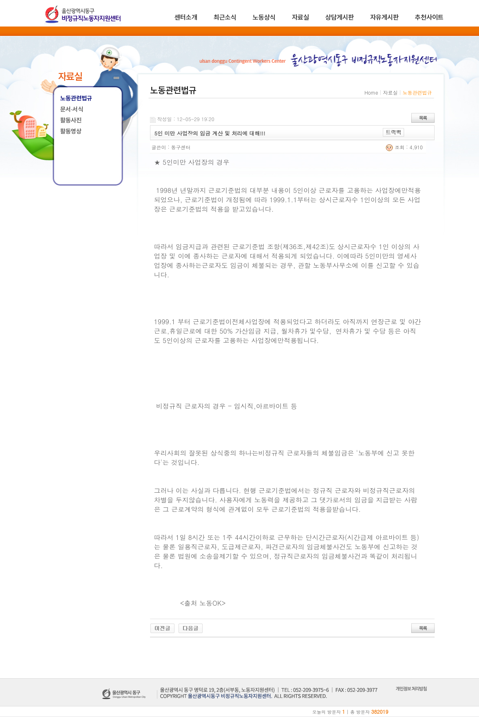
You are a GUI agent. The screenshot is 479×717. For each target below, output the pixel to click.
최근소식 (225, 17)
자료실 (300, 17)
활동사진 (71, 120)
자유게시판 (384, 17)
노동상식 (264, 17)
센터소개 (185, 17)
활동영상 (71, 131)
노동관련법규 (76, 98)
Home (371, 92)
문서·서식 (71, 109)
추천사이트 (429, 17)
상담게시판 (339, 17)
